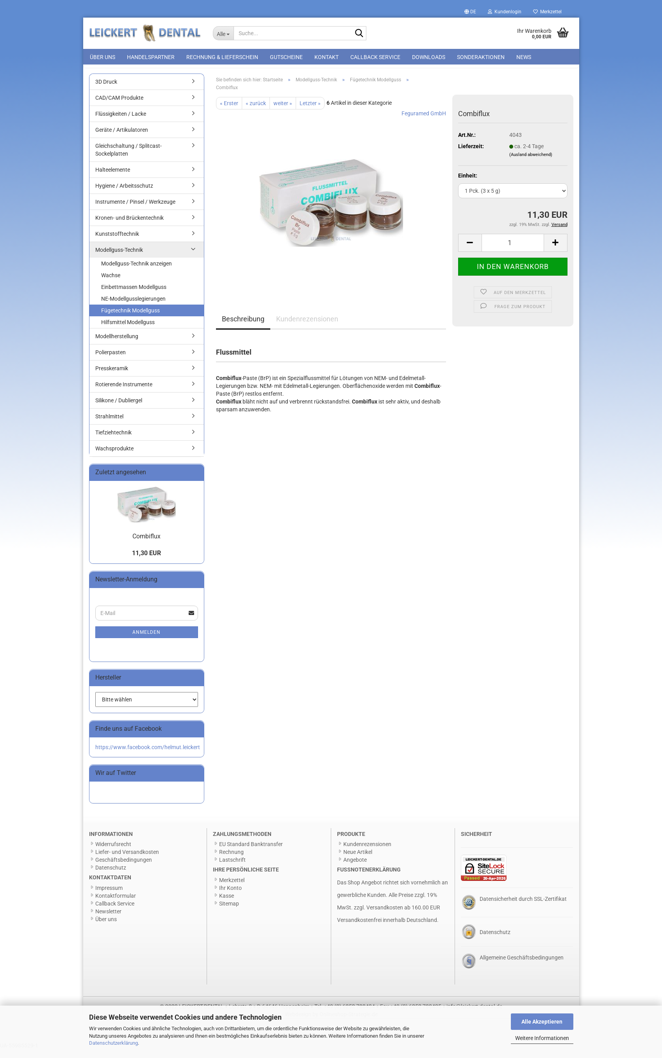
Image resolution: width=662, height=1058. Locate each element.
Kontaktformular (115, 904)
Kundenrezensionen (307, 327)
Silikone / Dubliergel (118, 409)
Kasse (226, 904)
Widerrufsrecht (113, 853)
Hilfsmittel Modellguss (128, 331)
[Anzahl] (513, 251)
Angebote (355, 868)
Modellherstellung (116, 345)
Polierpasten (110, 361)
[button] (470, 12)
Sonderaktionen (481, 57)
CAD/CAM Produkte (119, 106)
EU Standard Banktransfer (251, 853)
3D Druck (106, 90)
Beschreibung (243, 327)
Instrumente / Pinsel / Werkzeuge (135, 210)
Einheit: (467, 184)
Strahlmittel (109, 425)
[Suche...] (223, 33)
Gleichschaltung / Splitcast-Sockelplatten (128, 158)
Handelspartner (151, 57)
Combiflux (146, 545)
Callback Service (375, 57)
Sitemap (229, 912)
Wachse (110, 284)
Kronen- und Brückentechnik (129, 226)
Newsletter (108, 920)
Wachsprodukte (114, 457)
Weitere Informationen (542, 1038)
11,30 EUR (146, 561)
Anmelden (146, 641)
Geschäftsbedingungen (123, 868)
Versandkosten (384, 916)
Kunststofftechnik (117, 242)
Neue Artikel (357, 860)
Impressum (109, 896)
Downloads (428, 57)
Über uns (102, 57)
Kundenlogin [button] (504, 11)
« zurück (256, 112)
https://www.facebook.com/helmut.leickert (147, 756)
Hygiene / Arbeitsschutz (124, 194)
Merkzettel (547, 11)
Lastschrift (232, 868)
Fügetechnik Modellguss (130, 319)
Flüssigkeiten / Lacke (120, 122)
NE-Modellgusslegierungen (133, 307)
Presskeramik (111, 377)
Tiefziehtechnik (113, 441)
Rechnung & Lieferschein (222, 57)
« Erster (229, 112)
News (523, 57)
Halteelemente (112, 178)
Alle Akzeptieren (541, 1022)
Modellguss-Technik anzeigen (136, 272)
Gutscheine (286, 57)
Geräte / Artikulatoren (121, 138)
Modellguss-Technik (119, 258)
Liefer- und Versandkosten (127, 860)
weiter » (282, 112)
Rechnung (231, 860)
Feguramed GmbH (423, 122)
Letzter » (310, 112)
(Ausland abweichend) (530, 163)
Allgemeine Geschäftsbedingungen (522, 966)
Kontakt (326, 57)
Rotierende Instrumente (123, 393)
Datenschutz (110, 876)
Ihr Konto (230, 896)
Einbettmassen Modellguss (133, 295)
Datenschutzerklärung (113, 1043)
